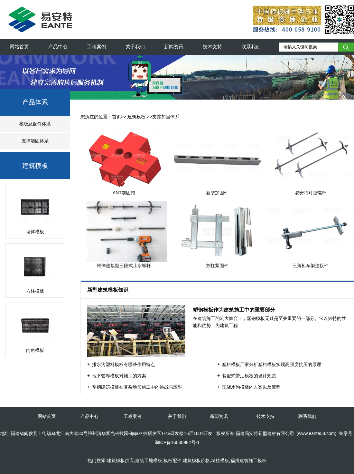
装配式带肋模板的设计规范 (249, 375)
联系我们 (251, 46)
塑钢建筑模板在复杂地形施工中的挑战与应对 (137, 387)
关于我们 (135, 46)
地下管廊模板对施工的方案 (119, 375)
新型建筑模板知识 (108, 290)
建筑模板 (35, 165)
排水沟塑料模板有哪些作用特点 (123, 364)
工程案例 (96, 46)
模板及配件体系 (35, 123)
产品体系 (35, 102)
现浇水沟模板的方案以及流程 (251, 387)
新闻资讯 (173, 46)
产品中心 (58, 46)
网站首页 (19, 46)
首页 (116, 116)
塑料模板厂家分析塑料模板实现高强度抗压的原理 (271, 364)
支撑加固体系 (35, 140)
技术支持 (212, 46)
